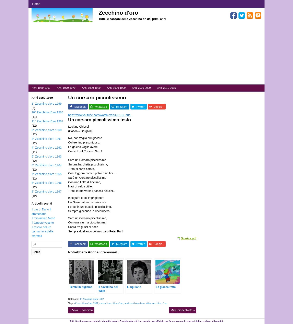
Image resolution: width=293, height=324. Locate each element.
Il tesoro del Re (41, 227)
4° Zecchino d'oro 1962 (92, 299)
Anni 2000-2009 (141, 87)
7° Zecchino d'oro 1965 (47, 174)
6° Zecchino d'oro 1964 (47, 165)
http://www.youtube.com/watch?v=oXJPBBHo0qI (99, 115)
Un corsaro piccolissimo (97, 97)
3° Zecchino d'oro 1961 (47, 138)
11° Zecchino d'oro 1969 (47, 121)
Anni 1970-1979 (66, 87)
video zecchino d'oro (156, 303)
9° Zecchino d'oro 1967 (47, 191)
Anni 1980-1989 (91, 87)
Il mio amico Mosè (43, 218)
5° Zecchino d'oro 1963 (47, 156)
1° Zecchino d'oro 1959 (47, 103)
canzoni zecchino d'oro (111, 303)
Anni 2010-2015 (166, 87)
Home (36, 3)
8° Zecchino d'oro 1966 (47, 182)
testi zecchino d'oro (134, 303)
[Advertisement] (146, 53)
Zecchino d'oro (118, 13)
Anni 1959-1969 (41, 87)
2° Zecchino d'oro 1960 (47, 130)
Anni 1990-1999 (116, 87)
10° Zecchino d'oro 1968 (47, 112)
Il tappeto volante (43, 222)
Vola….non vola (81, 310)
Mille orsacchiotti (183, 310)
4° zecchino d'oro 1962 (86, 303)
